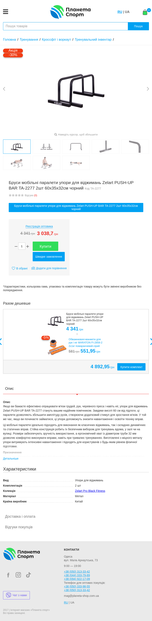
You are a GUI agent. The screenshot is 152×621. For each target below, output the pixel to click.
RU (120, 12)
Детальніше (10, 458)
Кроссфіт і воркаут (56, 39)
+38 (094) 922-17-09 (77, 579)
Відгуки (31, 195)
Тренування (29, 39)
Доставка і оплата (20, 516)
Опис (9, 389)
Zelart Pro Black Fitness (90, 490)
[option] (76, 341)
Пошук (138, 26)
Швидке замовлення (48, 256)
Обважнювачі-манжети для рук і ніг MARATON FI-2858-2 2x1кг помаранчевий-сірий (85, 343)
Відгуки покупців (18, 527)
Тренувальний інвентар (93, 39)
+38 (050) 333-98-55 (77, 586)
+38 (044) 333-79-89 (77, 575)
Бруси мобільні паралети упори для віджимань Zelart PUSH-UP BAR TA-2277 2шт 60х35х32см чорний (76, 207)
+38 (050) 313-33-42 (77, 571)
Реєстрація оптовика (39, 226)
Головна (9, 39)
